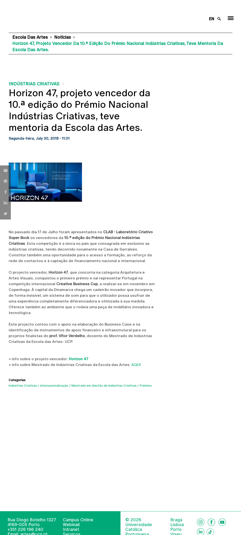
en (211, 19)
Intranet (71, 529)
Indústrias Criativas (34, 83)
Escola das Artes (30, 37)
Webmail (71, 524)
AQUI (136, 364)
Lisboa (177, 524)
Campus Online (78, 519)
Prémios (146, 385)
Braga (176, 519)
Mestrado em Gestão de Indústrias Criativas (104, 385)
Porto (176, 529)
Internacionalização (54, 385)
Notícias (62, 37)
